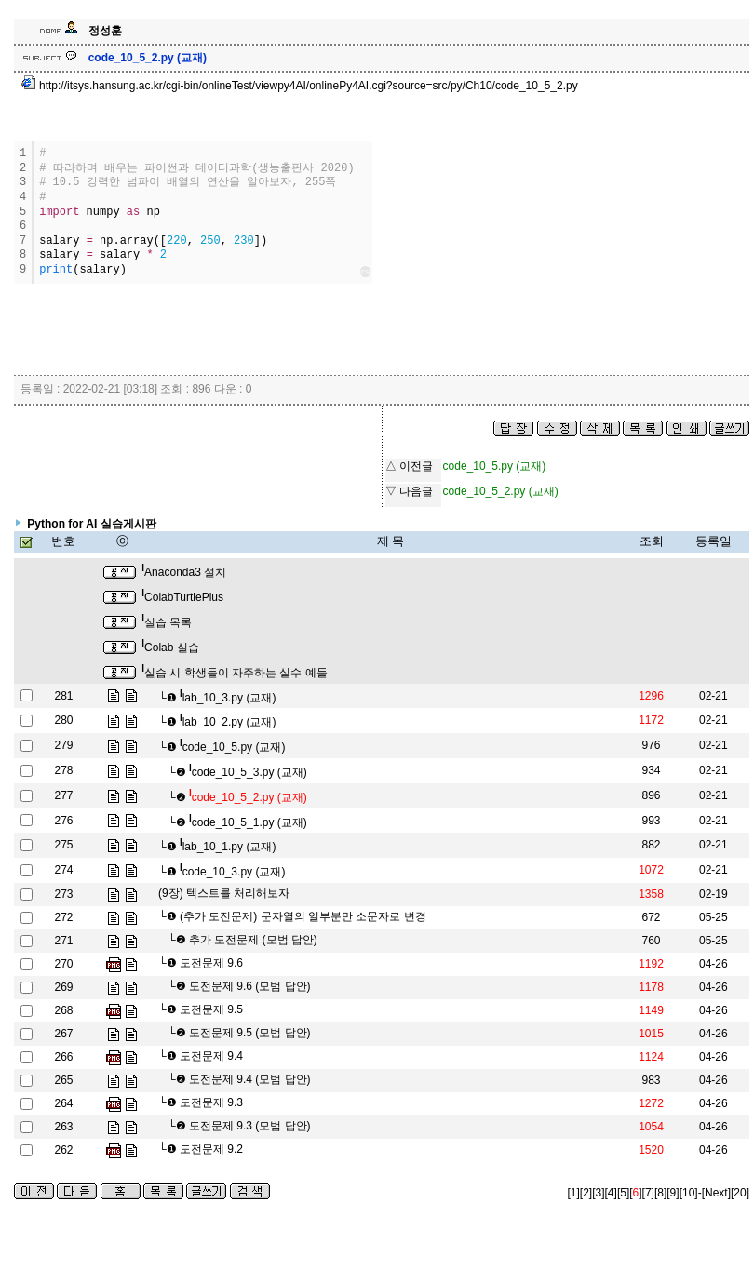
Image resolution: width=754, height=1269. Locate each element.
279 (63, 745)
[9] (672, 1192)
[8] (660, 1192)
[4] (611, 1192)
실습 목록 (166, 622)
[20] (740, 1192)
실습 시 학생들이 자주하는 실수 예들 (234, 672)
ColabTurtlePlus (182, 597)
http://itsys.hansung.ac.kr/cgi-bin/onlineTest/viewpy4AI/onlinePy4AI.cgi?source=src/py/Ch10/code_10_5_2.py (299, 85)
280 (63, 720)
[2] (586, 1192)
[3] (598, 1192)
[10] (689, 1192)
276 (63, 820)
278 (63, 770)
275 (63, 844)
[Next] (716, 1192)
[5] (623, 1192)
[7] (648, 1192)
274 (63, 869)
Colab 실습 (169, 647)
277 (63, 795)
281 (63, 695)
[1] (574, 1192)
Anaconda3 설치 (183, 572)
